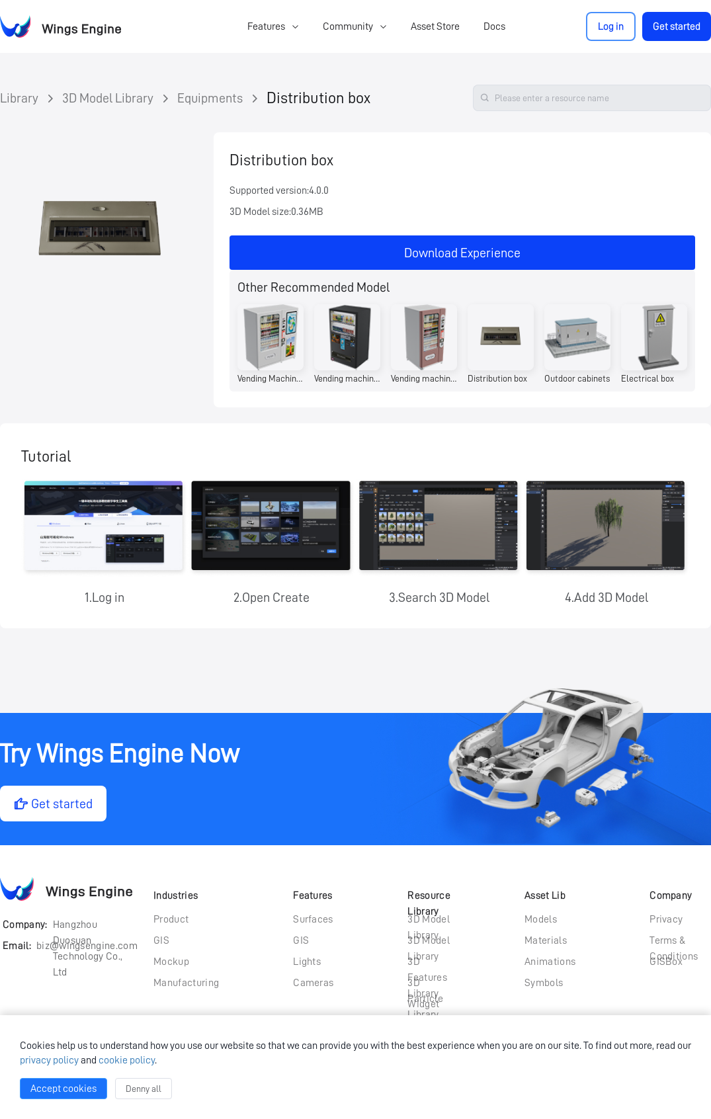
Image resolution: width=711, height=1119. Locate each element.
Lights (307, 961)
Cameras (313, 982)
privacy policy (49, 1060)
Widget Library (423, 1005)
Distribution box (318, 98)
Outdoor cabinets (577, 378)
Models (540, 919)
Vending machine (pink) (424, 378)
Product (170, 919)
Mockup (171, 961)
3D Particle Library (425, 984)
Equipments (210, 97)
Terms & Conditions (673, 941)
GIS (161, 940)
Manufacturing (186, 982)
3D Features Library (427, 963)
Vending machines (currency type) (347, 378)
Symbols (543, 982)
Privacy (666, 919)
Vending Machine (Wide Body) (270, 378)
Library (19, 97)
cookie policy (127, 1060)
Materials (545, 940)
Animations (549, 961)
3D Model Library (107, 97)
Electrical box (647, 378)
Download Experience (462, 252)
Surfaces (313, 919)
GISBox (666, 961)
